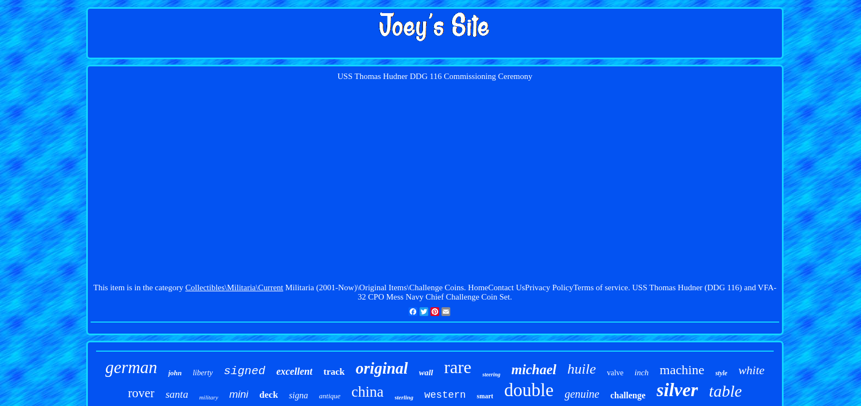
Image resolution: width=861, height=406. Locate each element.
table (725, 391)
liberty (203, 373)
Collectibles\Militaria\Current (234, 287)
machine (681, 370)
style (721, 373)
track (334, 371)
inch (642, 372)
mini (239, 394)
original (382, 368)
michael (533, 369)
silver (677, 390)
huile (581, 369)
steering (491, 374)
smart (485, 396)
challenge (628, 395)
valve (615, 373)
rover (141, 393)
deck (268, 395)
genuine (581, 394)
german (131, 367)
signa (298, 395)
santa (176, 394)
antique (329, 396)
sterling (404, 397)
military (209, 397)
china (367, 392)
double (529, 390)
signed (245, 371)
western (445, 395)
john (175, 373)
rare (458, 367)
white (752, 370)
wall (426, 372)
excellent (294, 371)
